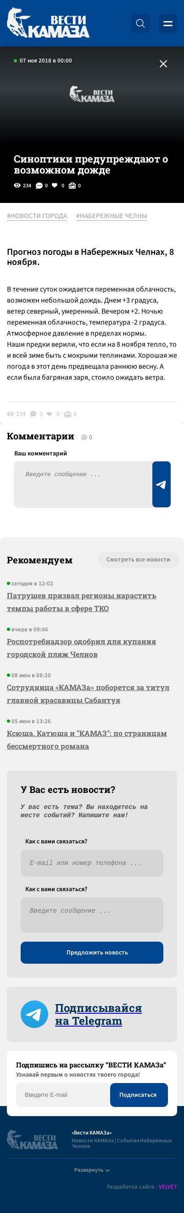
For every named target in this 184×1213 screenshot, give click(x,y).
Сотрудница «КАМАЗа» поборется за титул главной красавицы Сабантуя (88, 693)
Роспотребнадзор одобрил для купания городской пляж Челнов (81, 647)
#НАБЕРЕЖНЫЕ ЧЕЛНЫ (111, 216)
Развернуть (92, 1170)
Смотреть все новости (138, 559)
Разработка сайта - (142, 1187)
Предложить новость (97, 952)
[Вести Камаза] (48, 23)
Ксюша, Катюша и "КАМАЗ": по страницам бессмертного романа (87, 739)
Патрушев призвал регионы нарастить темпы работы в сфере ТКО (81, 601)
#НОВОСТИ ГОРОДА (37, 216)
